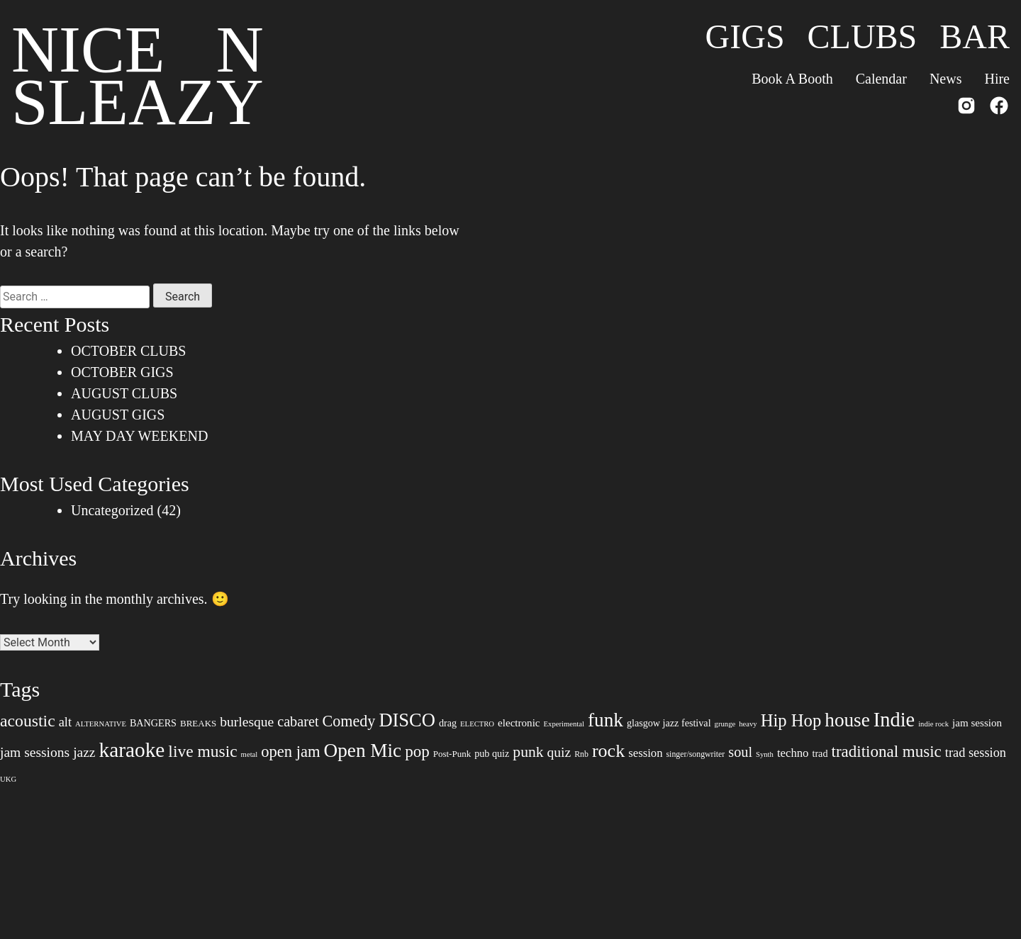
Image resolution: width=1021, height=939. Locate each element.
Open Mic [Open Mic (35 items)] (363, 750)
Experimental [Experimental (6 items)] (564, 724)
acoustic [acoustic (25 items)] (27, 721)
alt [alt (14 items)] (65, 722)
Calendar (881, 78)
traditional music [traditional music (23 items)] (886, 751)
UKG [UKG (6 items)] (8, 779)
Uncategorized (112, 510)
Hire (997, 78)
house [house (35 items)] (847, 720)
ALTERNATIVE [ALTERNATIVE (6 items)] (100, 724)
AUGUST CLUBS (124, 393)
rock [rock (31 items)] (608, 751)
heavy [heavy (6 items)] (748, 724)
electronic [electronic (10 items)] (519, 723)
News (946, 78)
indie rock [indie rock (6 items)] (933, 724)
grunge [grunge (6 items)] (725, 724)
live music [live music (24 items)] (202, 751)
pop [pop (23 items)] (417, 751)
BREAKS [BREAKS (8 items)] (198, 723)
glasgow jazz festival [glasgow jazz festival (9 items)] (669, 723)
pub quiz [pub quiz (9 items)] (491, 753)
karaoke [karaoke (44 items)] (132, 749)
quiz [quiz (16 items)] (559, 752)
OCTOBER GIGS (122, 372)
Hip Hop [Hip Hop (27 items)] (791, 720)
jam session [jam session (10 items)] (977, 723)
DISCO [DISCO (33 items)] (407, 720)
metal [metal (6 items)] (249, 754)
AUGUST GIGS (117, 414)
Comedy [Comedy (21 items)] (349, 721)
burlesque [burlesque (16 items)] (247, 721)
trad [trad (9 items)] (819, 753)
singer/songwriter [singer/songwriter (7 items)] (695, 754)
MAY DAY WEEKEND (139, 436)
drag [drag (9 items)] (448, 723)
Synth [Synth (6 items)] (765, 754)
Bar (974, 36)
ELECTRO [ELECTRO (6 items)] (477, 724)
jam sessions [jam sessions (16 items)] (34, 752)
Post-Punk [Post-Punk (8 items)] (452, 753)
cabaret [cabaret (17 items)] (297, 721)
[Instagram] (966, 108)
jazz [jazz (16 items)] (84, 752)
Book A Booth (792, 78)
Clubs (862, 36)
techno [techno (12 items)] (793, 753)
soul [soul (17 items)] (740, 752)
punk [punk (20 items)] (528, 751)
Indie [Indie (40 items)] (894, 720)
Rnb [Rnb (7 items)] (581, 754)
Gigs (745, 36)
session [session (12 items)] (645, 753)
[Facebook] (999, 108)
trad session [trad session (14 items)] (975, 753)
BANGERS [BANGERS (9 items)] (153, 723)
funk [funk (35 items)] (605, 720)
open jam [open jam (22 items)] (290, 751)
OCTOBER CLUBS (128, 351)
